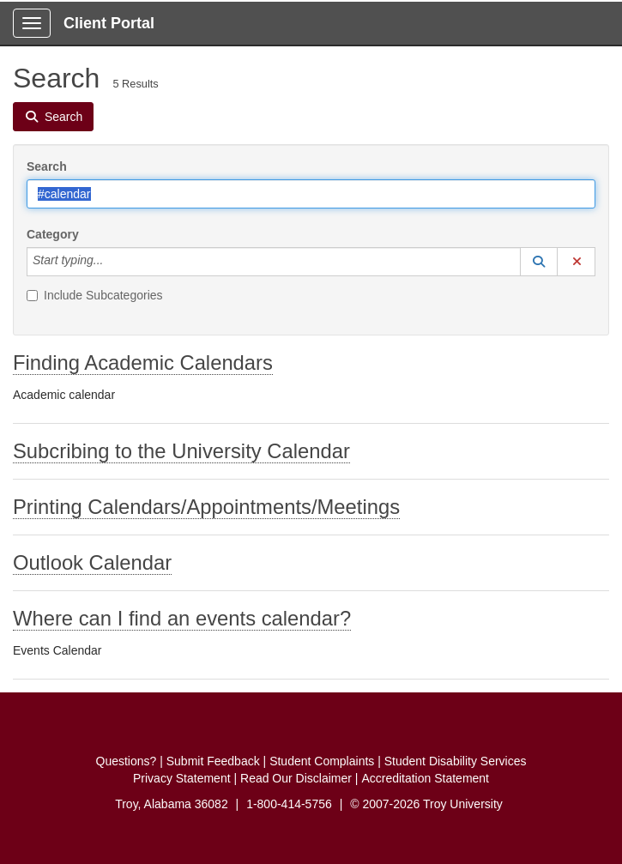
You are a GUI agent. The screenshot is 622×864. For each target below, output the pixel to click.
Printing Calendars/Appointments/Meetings (206, 506)
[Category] (112, 261)
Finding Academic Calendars (143, 362)
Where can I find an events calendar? (182, 618)
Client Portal (108, 23)
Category (53, 234)
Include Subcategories (95, 295)
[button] (539, 261)
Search (47, 166)
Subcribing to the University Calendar (181, 450)
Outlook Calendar (92, 562)
